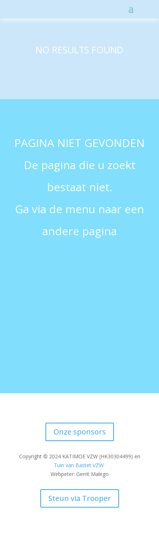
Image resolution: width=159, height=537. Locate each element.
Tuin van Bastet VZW (79, 465)
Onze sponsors (79, 432)
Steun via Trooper (79, 498)
